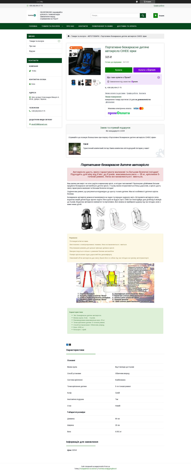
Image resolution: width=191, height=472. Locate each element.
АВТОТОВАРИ (93, 36)
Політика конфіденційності (107, 469)
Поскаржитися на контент (88, 469)
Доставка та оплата (126, 26)
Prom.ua (107, 466)
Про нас (70, 26)
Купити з (146, 70)
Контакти (83, 26)
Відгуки (32, 51)
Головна (33, 26)
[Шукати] (143, 15)
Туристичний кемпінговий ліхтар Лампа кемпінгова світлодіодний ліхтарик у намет (116, 148)
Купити (118, 70)
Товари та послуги (51, 26)
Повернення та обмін (102, 26)
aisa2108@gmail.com (39, 124)
